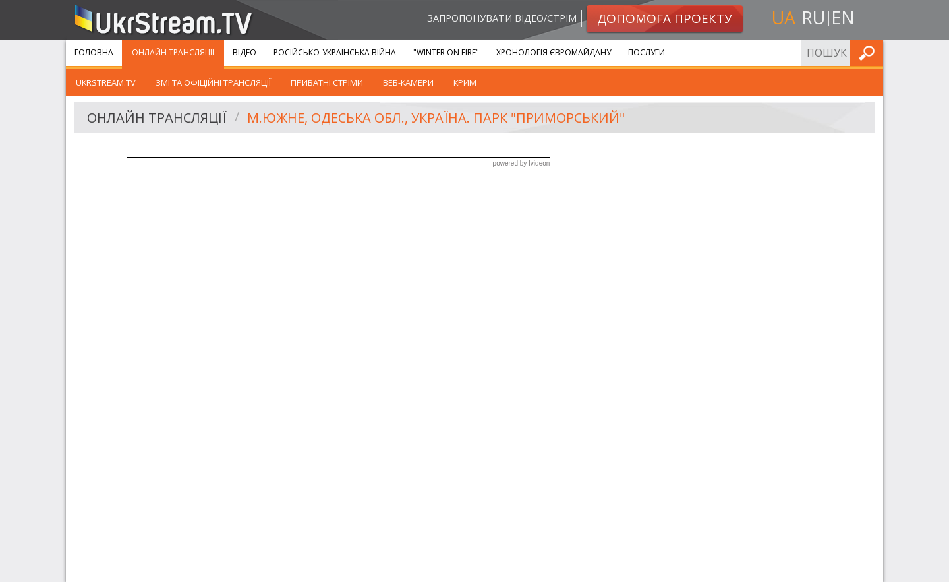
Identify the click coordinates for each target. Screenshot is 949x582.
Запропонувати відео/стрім (502, 17)
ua (783, 17)
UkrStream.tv (106, 82)
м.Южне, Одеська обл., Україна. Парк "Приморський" (436, 118)
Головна (93, 52)
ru (813, 17)
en (843, 17)
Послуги (646, 52)
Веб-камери (408, 82)
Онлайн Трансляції (173, 52)
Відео (244, 52)
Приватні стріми (327, 82)
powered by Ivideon (521, 163)
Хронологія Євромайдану (553, 52)
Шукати (869, 52)
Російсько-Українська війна (334, 52)
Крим (464, 82)
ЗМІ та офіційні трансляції (213, 82)
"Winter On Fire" (446, 52)
